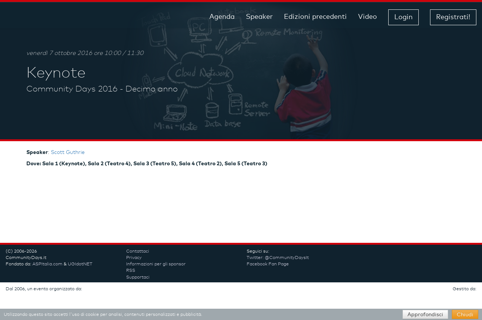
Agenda (222, 17)
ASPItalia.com (47, 264)
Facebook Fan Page (268, 264)
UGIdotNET (80, 264)
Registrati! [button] (453, 17)
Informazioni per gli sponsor (156, 264)
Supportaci (137, 277)
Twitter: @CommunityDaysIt (278, 258)
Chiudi (465, 314)
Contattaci (137, 251)
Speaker (259, 17)
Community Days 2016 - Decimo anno (102, 89)
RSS (130, 270)
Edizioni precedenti (315, 17)
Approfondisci (425, 314)
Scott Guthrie (68, 152)
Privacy (134, 258)
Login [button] (403, 17)
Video (367, 17)
